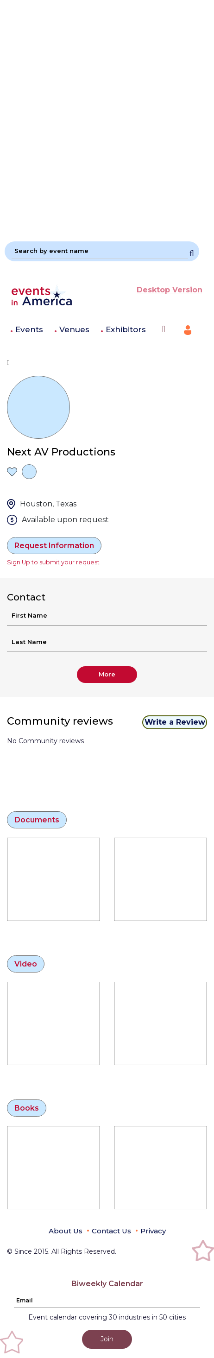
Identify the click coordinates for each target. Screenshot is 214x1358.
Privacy (153, 1230)
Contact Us (111, 1230)
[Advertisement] (107, 117)
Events (29, 329)
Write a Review (175, 722)
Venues (74, 329)
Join (107, 1339)
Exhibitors (126, 329)
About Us (65, 1230)
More (107, 674)
